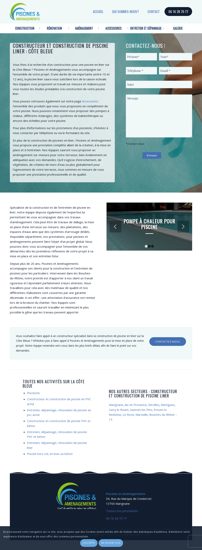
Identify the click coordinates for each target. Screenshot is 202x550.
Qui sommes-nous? (125, 11)
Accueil (98, 11)
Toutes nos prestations (122, 511)
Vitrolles (153, 405)
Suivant (183, 226)
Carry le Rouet (118, 410)
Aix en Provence (136, 405)
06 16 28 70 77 (178, 11)
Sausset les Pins (141, 410)
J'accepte (89, 542)
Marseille (142, 415)
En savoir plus (111, 542)
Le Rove (128, 415)
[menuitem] (25, 28)
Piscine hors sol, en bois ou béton (50, 454)
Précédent (115, 226)
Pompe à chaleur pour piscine (149, 224)
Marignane (116, 405)
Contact (154, 11)
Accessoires (90, 101)
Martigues (168, 405)
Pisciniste (33, 393)
